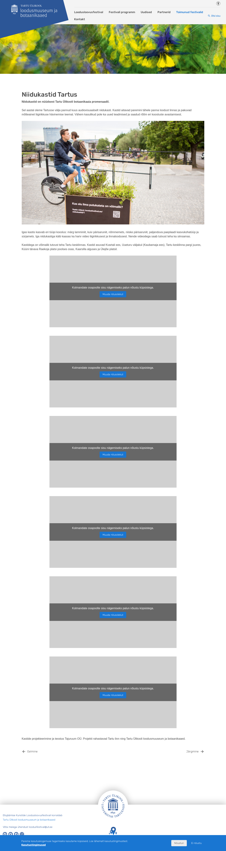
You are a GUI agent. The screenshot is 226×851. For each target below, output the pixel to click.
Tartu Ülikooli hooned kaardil (113, 834)
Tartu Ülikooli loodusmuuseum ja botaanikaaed (29, 819)
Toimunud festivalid (189, 12)
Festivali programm (122, 12)
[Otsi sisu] (214, 16)
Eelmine (32, 751)
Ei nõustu (196, 843)
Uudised (146, 12)
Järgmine (192, 751)
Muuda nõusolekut (113, 294)
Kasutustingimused (33, 844)
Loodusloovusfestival (88, 12)
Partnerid (164, 12)
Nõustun (179, 843)
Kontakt (79, 19)
